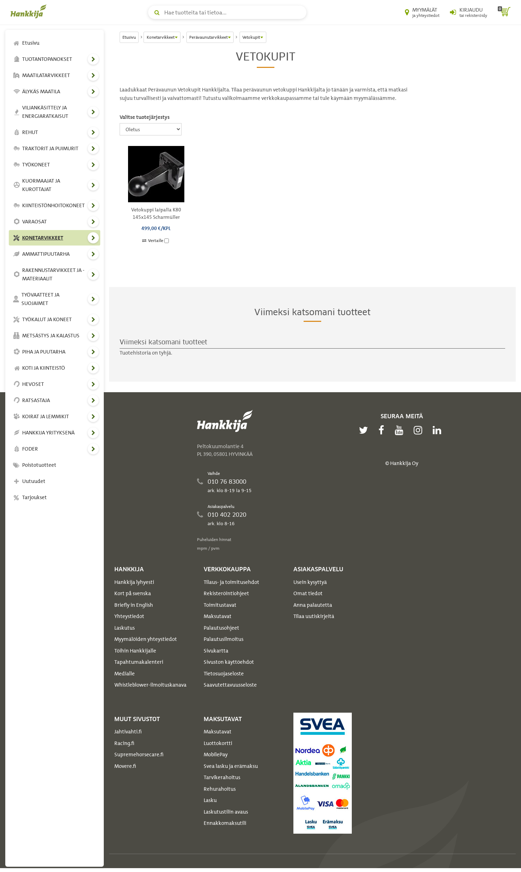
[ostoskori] (504, 12)
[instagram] (420, 430)
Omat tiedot (308, 593)
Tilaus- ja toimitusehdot (231, 582)
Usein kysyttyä (310, 582)
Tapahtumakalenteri (138, 662)
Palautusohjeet (221, 627)
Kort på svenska (132, 593)
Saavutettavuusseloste (230, 684)
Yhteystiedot (129, 616)
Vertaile (155, 240)
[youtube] (401, 430)
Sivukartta (216, 650)
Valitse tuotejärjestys (145, 117)
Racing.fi (124, 743)
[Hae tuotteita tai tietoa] (227, 12)
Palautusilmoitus (223, 639)
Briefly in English (133, 605)
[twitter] (365, 430)
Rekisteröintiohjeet (226, 593)
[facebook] (383, 430)
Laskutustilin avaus (226, 811)
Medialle (124, 673)
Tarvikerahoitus (222, 777)
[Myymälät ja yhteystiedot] (422, 12)
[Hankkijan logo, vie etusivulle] (30, 11)
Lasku (210, 800)
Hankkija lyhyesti (134, 582)
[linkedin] (439, 430)
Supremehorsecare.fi (139, 754)
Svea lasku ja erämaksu (231, 766)
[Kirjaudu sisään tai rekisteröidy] (468, 12)
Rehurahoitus (220, 789)
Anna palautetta (312, 605)
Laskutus (124, 627)
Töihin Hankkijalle (135, 650)
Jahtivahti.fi (128, 731)
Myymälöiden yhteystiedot (145, 639)
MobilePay (216, 754)
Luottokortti (218, 743)
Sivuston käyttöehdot (229, 662)
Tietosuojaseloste (224, 673)
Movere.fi (125, 766)
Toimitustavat (220, 605)
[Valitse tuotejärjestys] (151, 129)
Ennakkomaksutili (225, 823)
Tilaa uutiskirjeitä (313, 616)
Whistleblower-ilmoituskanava (150, 684)
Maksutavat (217, 616)
